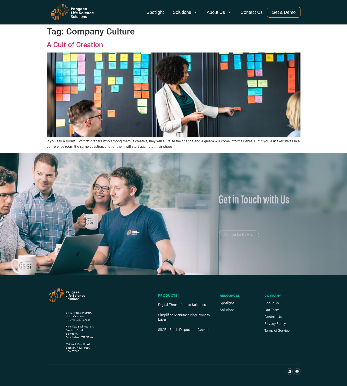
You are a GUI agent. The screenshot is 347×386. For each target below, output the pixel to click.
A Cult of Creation (75, 44)
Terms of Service (277, 330)
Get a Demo (284, 12)
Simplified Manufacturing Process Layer (184, 317)
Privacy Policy (275, 323)
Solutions (185, 12)
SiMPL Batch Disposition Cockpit (183, 329)
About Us (219, 12)
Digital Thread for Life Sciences (182, 304)
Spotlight (155, 12)
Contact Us (252, 12)
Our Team (271, 309)
